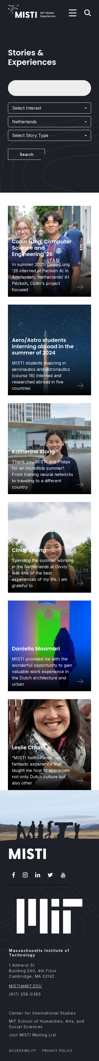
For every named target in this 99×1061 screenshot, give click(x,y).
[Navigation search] (87, 12)
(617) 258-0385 (25, 994)
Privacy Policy (57, 1051)
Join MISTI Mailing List (32, 1035)
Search (27, 154)
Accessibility (22, 1051)
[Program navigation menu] (72, 12)
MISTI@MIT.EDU (25, 986)
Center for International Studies (42, 1013)
